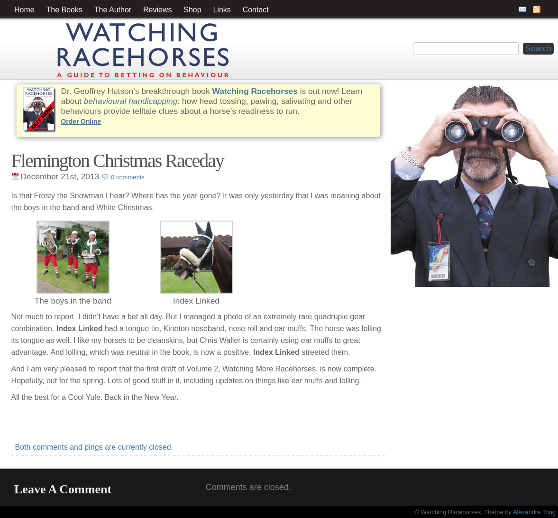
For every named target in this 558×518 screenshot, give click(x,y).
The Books (64, 10)
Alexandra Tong (534, 512)
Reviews (157, 10)
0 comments (128, 177)
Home (24, 10)
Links (221, 10)
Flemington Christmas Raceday (117, 160)
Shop (192, 10)
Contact (256, 10)
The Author (112, 10)
